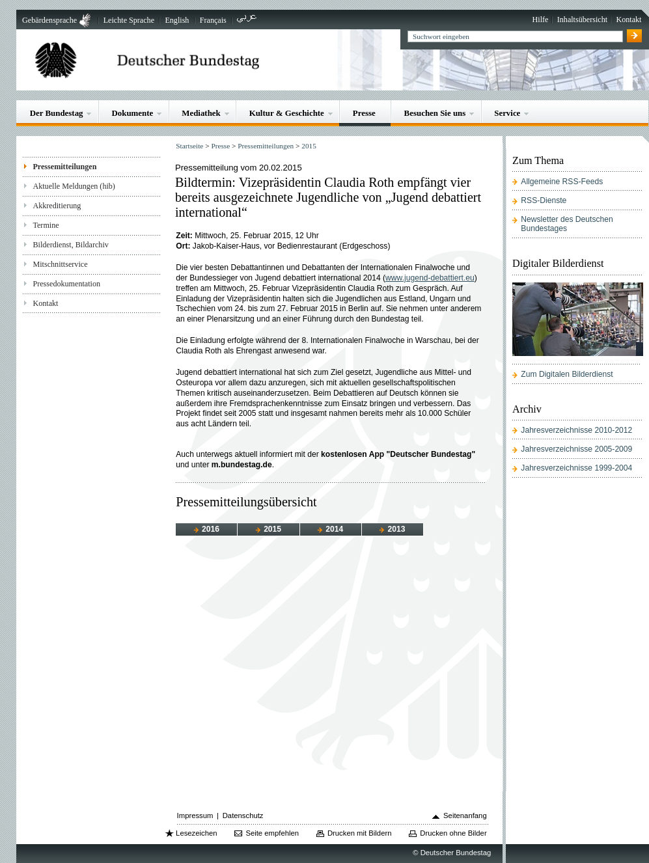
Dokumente (132, 113)
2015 (308, 146)
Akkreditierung (57, 205)
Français (213, 20)
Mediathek (201, 113)
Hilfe (540, 19)
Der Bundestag (56, 113)
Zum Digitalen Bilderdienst (567, 374)
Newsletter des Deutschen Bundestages (567, 224)
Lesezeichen (196, 833)
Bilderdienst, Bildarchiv (70, 244)
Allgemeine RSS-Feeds (562, 181)
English (177, 20)
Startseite (189, 146)
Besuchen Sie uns (435, 113)
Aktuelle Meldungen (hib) (74, 186)
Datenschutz (243, 815)
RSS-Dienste (543, 200)
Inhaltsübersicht (582, 19)
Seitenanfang (465, 815)
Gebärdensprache (49, 20)
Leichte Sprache (129, 20)
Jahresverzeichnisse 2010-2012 (576, 430)
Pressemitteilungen (64, 166)
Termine (46, 225)
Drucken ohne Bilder (453, 833)
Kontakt (628, 19)
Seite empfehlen (272, 833)
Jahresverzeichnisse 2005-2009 (576, 449)
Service (507, 113)
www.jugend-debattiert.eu (430, 277)
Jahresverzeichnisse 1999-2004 (576, 468)
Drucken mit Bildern (359, 833)
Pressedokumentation (66, 283)
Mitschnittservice (60, 264)
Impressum (195, 815)
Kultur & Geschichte (286, 113)
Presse (364, 113)
